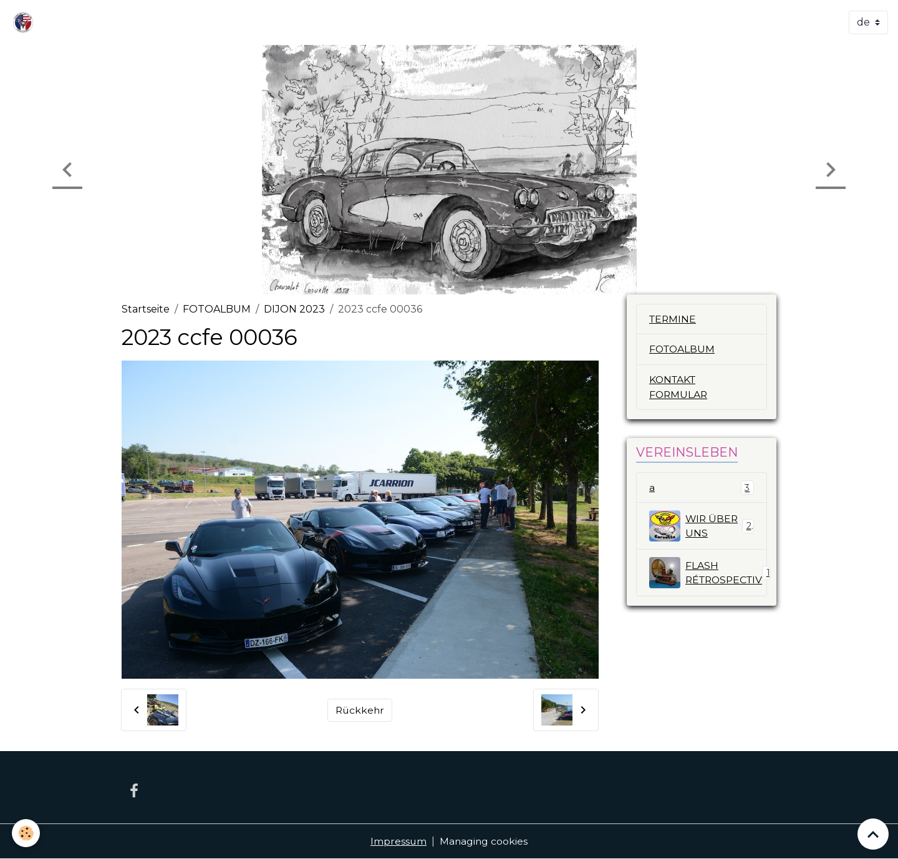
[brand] (25, 22)
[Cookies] (26, 833)
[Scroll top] (873, 834)
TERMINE (673, 319)
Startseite (146, 309)
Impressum (398, 841)
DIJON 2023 (294, 309)
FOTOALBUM (217, 309)
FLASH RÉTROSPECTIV (708, 574)
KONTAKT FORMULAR (679, 387)
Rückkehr (360, 710)
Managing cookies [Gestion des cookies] (484, 841)
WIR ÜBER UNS (701, 527)
